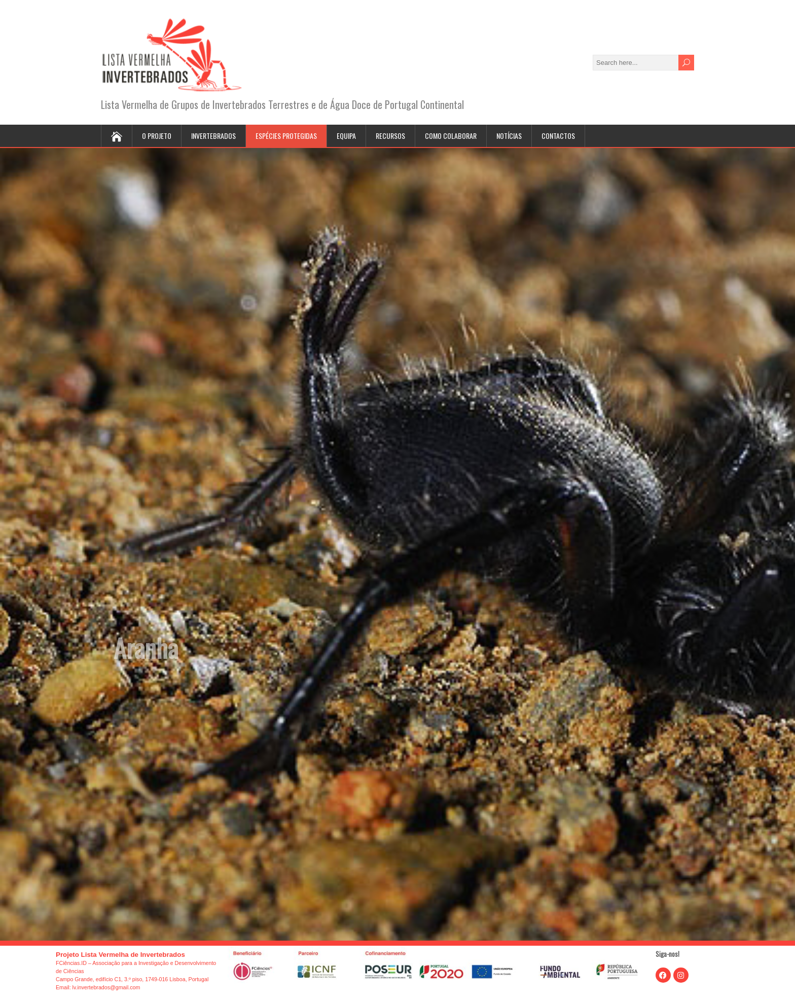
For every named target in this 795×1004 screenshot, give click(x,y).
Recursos (390, 135)
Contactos (558, 135)
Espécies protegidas (286, 135)
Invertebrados (213, 135)
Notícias (509, 135)
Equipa (346, 135)
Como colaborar (451, 135)
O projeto (156, 135)
